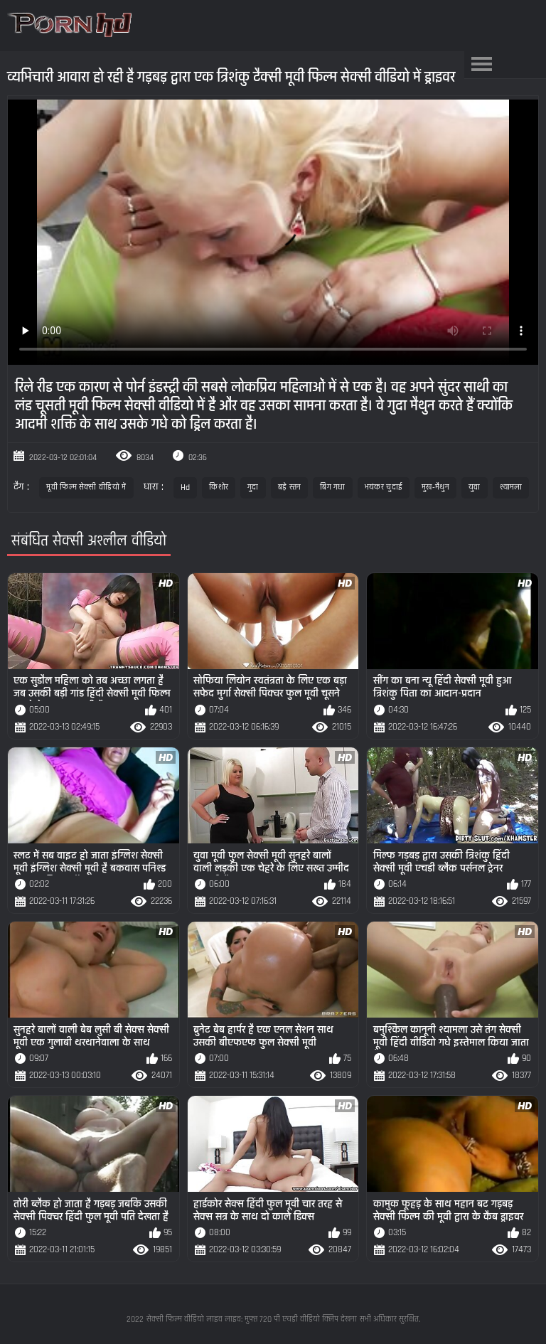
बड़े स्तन (289, 487)
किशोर (218, 487)
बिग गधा (333, 487)
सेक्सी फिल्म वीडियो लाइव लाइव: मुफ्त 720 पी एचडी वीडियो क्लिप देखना (251, 1319)
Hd (186, 487)
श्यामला (511, 487)
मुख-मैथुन (435, 487)
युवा (475, 487)
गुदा (253, 487)
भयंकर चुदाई (383, 487)
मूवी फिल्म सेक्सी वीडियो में (86, 487)
